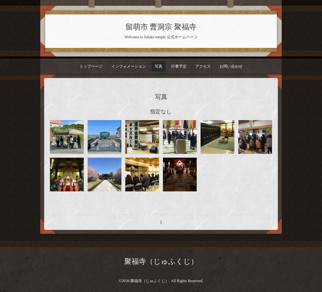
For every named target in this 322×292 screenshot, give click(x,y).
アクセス (203, 66)
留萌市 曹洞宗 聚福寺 (161, 27)
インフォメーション (128, 66)
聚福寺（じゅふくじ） (161, 261)
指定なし (161, 112)
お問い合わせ (231, 66)
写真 (158, 66)
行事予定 (179, 66)
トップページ (91, 66)
